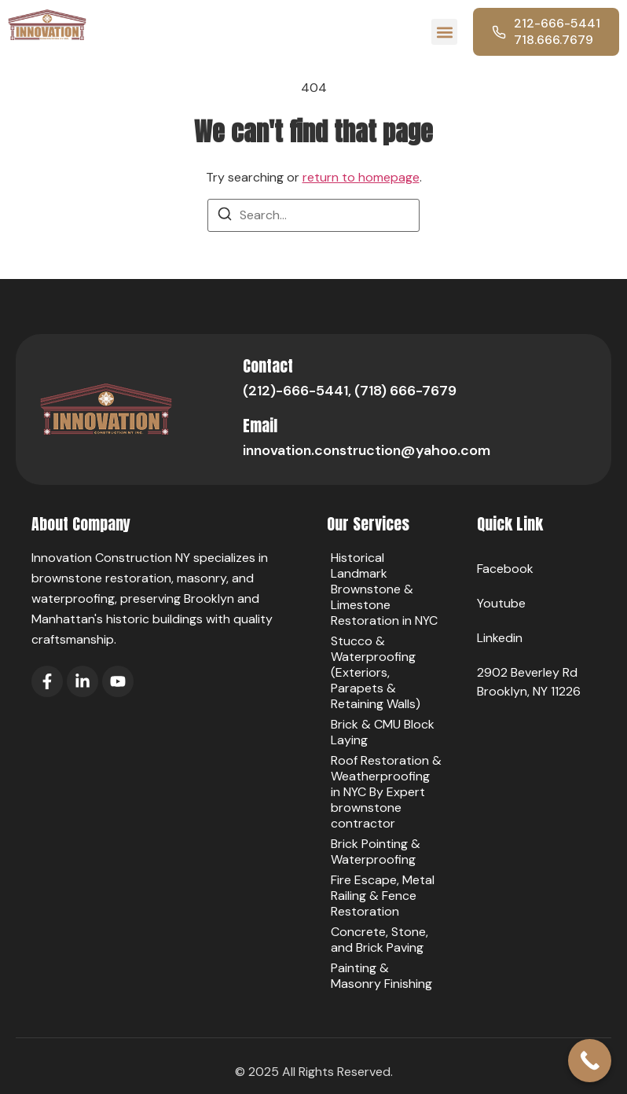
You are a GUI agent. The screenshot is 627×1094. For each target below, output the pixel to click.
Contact (268, 366)
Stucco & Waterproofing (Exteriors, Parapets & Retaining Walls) (375, 672)
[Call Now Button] (589, 1060)
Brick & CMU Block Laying (382, 732)
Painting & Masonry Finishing (381, 976)
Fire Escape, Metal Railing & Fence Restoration (382, 896)
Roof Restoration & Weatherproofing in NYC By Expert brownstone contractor (386, 792)
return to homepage (361, 177)
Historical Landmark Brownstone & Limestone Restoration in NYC (384, 589)
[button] (444, 32)
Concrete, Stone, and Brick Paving (379, 939)
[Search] (224, 216)
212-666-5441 (557, 23)
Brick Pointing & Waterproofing (375, 851)
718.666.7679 (553, 40)
